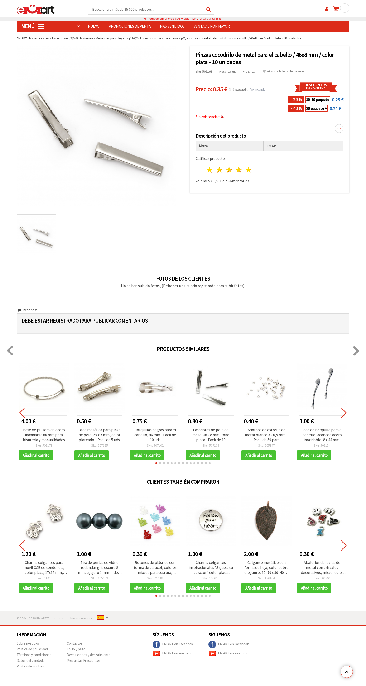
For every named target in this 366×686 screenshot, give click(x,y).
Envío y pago (76, 650)
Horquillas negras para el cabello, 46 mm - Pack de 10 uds (155, 435)
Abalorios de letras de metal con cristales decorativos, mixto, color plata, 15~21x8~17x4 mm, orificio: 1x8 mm (322, 569)
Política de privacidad (32, 650)
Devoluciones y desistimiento (89, 656)
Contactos (74, 645)
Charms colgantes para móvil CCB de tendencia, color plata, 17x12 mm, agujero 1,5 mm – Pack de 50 (43, 569)
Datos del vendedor (31, 662)
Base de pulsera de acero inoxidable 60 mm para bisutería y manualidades (44, 435)
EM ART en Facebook (173, 646)
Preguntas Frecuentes (84, 662)
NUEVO (94, 26)
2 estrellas (220, 170)
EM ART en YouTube (172, 655)
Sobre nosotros (28, 645)
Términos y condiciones (34, 656)
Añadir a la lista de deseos (283, 71)
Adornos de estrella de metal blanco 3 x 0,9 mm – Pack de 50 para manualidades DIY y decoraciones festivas (266, 435)
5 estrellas (249, 170)
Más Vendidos (172, 26)
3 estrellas (229, 170)
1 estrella (210, 170)
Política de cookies (30, 668)
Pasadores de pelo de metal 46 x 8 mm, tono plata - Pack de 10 (210, 435)
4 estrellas (239, 170)
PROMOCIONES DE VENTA (130, 26)
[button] (156, 464)
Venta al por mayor (212, 26)
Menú (32, 26)
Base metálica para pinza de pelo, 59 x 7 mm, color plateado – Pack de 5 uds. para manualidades (99, 435)
